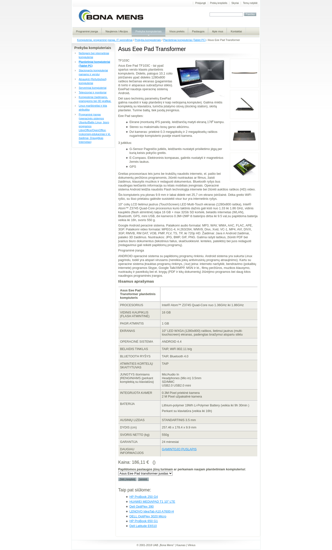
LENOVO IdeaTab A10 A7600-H (152, 511)
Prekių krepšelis (218, 3)
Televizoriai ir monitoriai (93, 92)
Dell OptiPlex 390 (142, 506)
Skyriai (235, 3)
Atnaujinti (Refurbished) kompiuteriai (93, 81)
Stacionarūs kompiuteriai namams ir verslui (93, 72)
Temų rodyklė (250, 3)
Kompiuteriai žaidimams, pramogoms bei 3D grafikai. (95, 99)
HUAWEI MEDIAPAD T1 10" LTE (152, 501)
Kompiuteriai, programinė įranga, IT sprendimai (104, 39)
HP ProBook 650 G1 (144, 521)
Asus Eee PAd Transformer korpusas (244, 73)
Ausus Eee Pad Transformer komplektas (244, 104)
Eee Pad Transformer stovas (244, 136)
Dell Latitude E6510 (143, 526)
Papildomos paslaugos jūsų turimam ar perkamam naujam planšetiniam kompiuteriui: (182, 469)
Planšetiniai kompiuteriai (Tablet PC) (184, 39)
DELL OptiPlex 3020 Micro (148, 516)
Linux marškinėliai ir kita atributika (93, 107)
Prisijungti (200, 3)
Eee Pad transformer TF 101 (244, 167)
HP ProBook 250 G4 (144, 497)
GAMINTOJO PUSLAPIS (179, 449)
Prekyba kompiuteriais (148, 39)
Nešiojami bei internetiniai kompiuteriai (94, 55)
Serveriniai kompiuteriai (93, 87)
